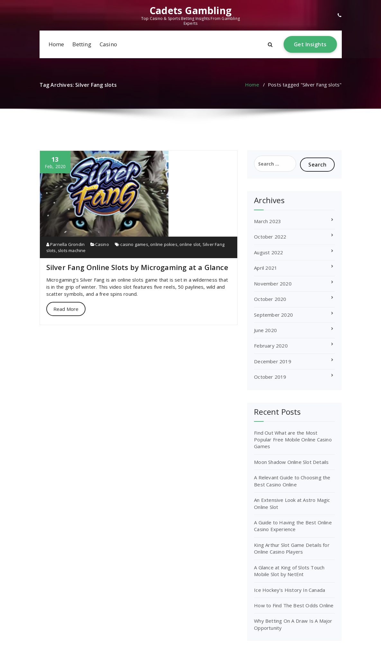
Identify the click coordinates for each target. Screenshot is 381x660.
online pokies (163, 244)
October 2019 (270, 377)
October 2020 (270, 299)
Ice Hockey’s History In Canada (289, 590)
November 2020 (273, 283)
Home (56, 44)
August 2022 (268, 252)
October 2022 (270, 236)
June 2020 (265, 330)
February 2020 (271, 345)
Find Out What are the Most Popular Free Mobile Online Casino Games (293, 439)
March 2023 (267, 221)
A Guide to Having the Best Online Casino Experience (293, 525)
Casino (108, 44)
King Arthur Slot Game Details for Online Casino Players (292, 548)
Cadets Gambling (190, 10)
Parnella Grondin (65, 244)
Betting (81, 44)
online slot (189, 244)
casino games (134, 244)
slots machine (72, 250)
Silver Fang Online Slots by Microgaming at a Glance (137, 267)
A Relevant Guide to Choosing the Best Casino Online (292, 480)
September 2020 (273, 315)
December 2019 (272, 361)
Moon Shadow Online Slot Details (291, 462)
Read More (66, 309)
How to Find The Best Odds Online (293, 605)
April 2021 (265, 268)
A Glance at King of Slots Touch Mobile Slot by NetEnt (289, 570)
